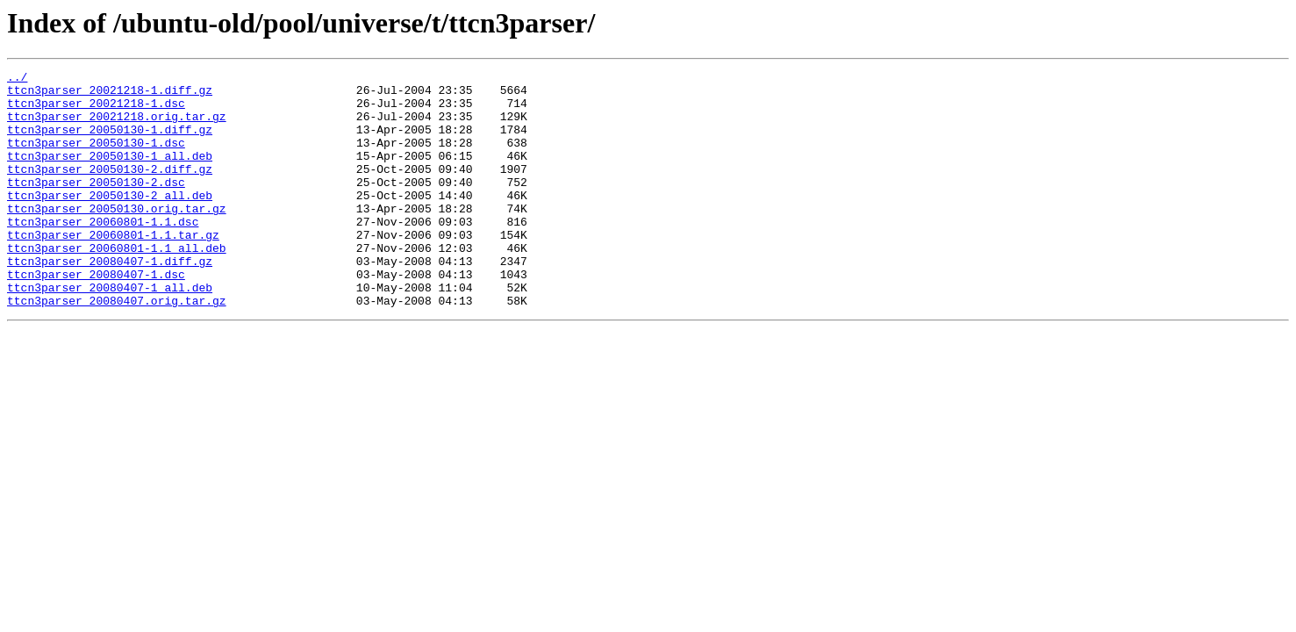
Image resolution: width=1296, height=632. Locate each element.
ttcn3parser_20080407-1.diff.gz (109, 300)
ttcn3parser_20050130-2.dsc (96, 205)
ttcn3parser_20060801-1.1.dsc (102, 253)
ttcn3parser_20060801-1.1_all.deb (116, 284)
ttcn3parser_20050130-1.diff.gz (109, 142)
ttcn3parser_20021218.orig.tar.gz (116, 126)
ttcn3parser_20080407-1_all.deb (109, 332)
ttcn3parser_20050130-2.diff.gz (109, 190)
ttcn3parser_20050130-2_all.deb (109, 221)
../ (17, 79)
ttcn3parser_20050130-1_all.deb (109, 174)
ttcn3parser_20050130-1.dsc (96, 158)
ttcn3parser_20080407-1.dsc (96, 316)
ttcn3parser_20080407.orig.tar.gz (116, 348)
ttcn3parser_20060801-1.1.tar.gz (113, 268)
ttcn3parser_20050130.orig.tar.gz (116, 237)
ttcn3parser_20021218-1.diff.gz (109, 95)
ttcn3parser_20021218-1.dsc (96, 110)
